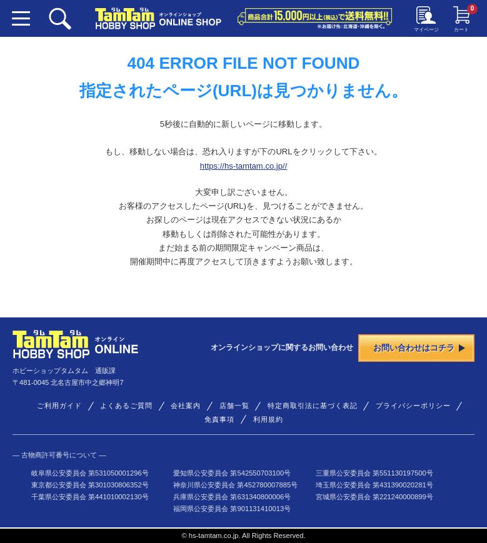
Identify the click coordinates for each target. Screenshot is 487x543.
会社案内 (186, 405)
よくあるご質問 (126, 405)
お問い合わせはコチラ (419, 347)
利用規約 (268, 419)
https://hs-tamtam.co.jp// (244, 166)
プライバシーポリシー (413, 405)
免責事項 (219, 419)
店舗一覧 (234, 405)
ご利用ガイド (59, 405)
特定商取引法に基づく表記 (313, 405)
